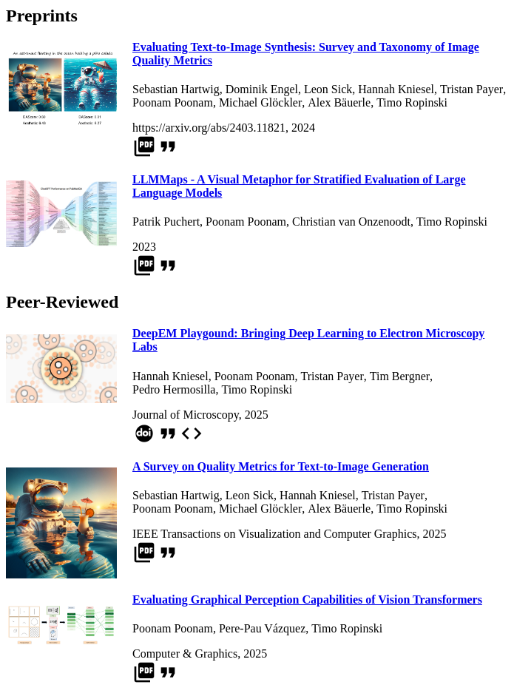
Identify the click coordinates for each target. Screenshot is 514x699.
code (191, 433)
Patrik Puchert (166, 221)
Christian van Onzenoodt (351, 221)
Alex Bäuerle (339, 102)
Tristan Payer (471, 89)
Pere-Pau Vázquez (262, 628)
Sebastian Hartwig (176, 89)
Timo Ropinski (411, 102)
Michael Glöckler (260, 102)
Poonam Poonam (172, 102)
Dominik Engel (262, 89)
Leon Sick (328, 89)
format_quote (168, 146)
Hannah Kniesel (396, 89)
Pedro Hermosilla (173, 389)
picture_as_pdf (144, 146)
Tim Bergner (400, 376)
